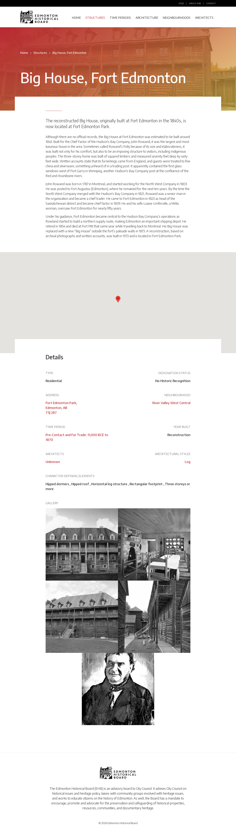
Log (187, 462)
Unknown (53, 462)
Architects (204, 18)
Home (76, 18)
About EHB (195, 3)
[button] (118, 299)
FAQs (181, 3)
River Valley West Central (171, 403)
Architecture (147, 18)
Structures (95, 18)
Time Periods (120, 18)
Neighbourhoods (176, 18)
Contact (211, 3)
